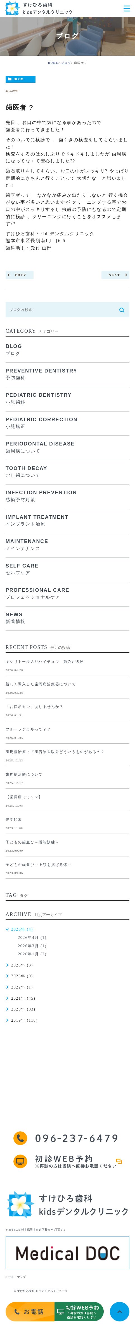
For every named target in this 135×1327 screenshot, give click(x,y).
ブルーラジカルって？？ (28, 729)
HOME (53, 62)
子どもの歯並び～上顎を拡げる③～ (39, 865)
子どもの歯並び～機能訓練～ (32, 842)
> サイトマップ (16, 1277)
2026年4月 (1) (32, 938)
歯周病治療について (24, 774)
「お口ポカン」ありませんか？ (34, 707)
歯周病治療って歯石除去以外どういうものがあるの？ (55, 752)
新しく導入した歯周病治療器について (41, 684)
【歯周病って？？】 (24, 797)
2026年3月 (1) (32, 946)
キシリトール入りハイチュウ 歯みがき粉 (45, 661)
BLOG (18, 79)
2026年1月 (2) (32, 954)
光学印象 (14, 819)
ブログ (66, 62)
